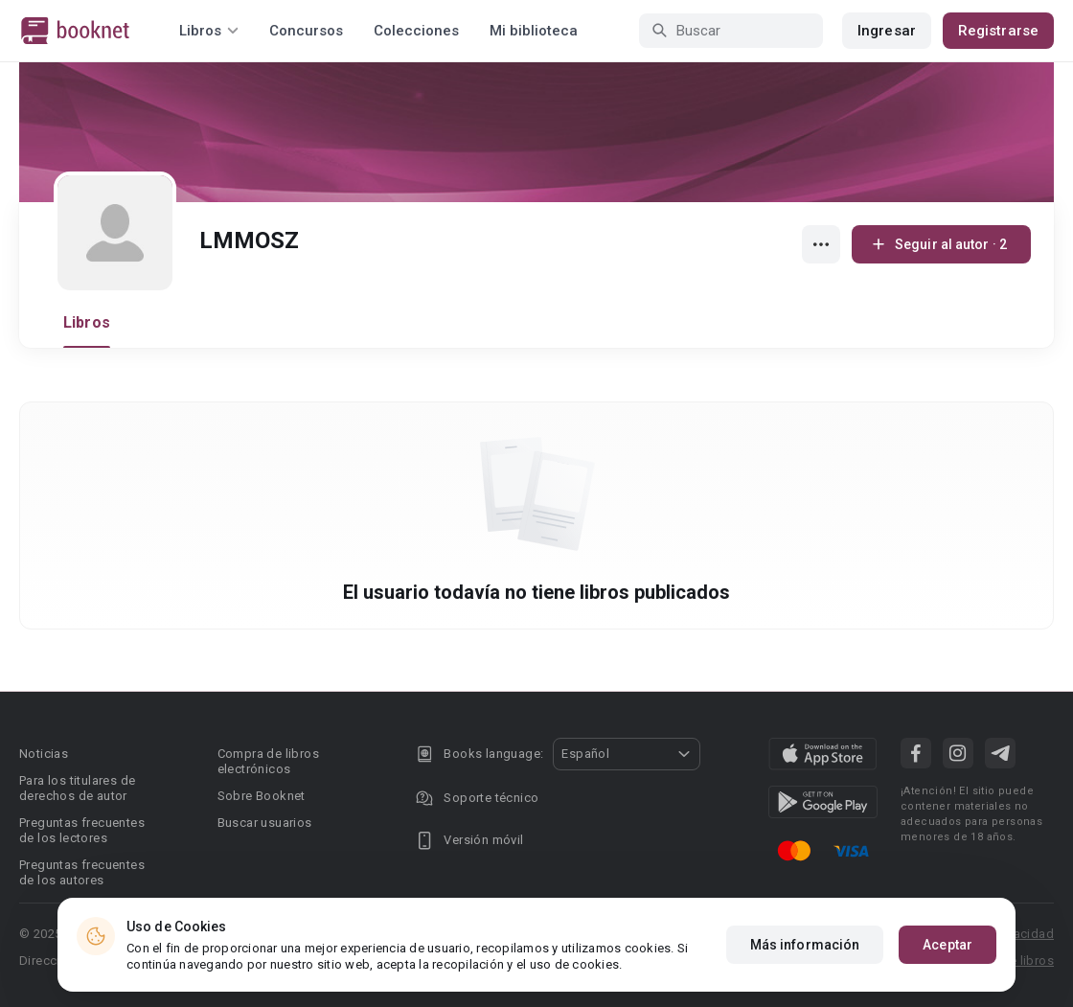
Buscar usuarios (264, 822)
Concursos (306, 30)
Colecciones (416, 30)
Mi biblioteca (534, 30)
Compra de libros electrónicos (268, 761)
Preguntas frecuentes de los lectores (82, 830)
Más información (805, 945)
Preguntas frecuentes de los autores (82, 872)
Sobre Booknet (261, 796)
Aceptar (947, 945)
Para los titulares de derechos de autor (77, 788)
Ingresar (886, 30)
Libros (86, 322)
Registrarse (998, 30)
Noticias (43, 753)
